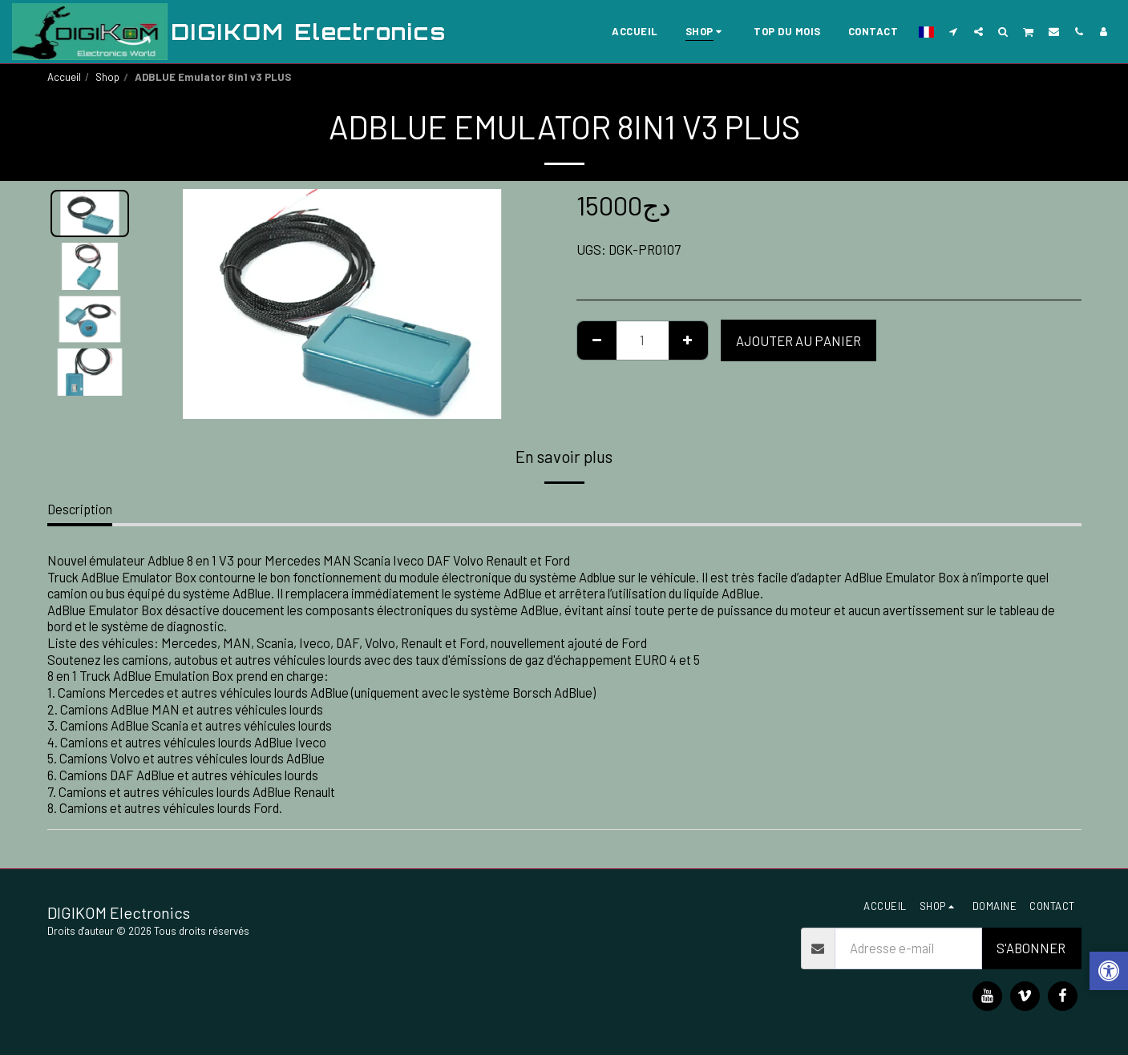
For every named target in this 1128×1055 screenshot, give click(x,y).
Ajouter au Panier (798, 340)
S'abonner (1031, 948)
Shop (107, 76)
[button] (953, 31)
